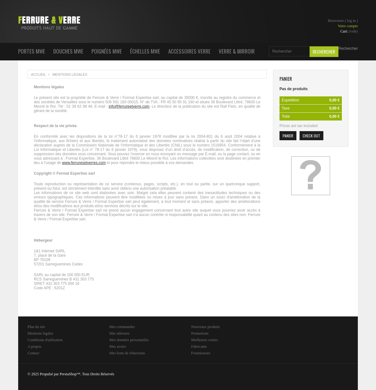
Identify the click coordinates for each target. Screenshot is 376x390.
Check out (311, 135)
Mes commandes (122, 327)
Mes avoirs (117, 346)
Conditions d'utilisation (45, 340)
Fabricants (199, 346)
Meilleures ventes (204, 340)
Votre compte (348, 26)
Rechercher (348, 48)
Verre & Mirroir (237, 51)
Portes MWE (31, 51)
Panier (285, 78)
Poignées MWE (106, 51)
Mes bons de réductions (127, 353)
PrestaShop (68, 374)
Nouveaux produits (205, 327)
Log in (351, 20)
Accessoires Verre (189, 51)
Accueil (38, 74)
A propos (34, 346)
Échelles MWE (145, 51)
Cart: (349, 31)
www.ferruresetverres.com (84, 163)
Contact (33, 353)
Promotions (199, 333)
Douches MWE (68, 51)
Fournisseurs (200, 353)
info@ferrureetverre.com (129, 106)
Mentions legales (40, 333)
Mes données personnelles (129, 340)
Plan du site (36, 327)
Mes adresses (119, 333)
